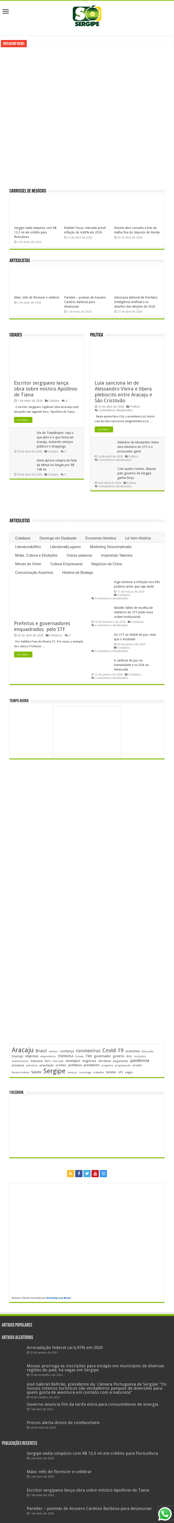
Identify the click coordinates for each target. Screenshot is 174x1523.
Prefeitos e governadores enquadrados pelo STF (43, 626)
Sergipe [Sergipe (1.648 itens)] (54, 1071)
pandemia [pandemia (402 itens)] (139, 1060)
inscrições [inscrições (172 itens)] (140, 1056)
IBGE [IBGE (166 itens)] (129, 1056)
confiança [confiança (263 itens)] (67, 1051)
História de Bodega (77, 572)
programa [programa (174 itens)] (107, 1065)
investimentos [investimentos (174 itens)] (20, 1061)
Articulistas (20, 261)
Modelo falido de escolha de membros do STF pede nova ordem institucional (133, 612)
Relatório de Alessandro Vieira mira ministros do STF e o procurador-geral (138, 446)
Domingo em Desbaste (57, 538)
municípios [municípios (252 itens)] (73, 1061)
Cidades (16, 335)
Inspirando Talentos (117, 555)
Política (96, 335)
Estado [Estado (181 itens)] (79, 1056)
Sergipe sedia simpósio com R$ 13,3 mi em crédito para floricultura (35, 232)
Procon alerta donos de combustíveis (63, 1422)
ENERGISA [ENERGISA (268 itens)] (65, 1056)
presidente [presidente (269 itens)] (91, 1065)
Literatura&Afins (28, 547)
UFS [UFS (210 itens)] (120, 1072)
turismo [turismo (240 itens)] (111, 1072)
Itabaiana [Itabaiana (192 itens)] (37, 1061)
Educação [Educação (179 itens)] (148, 1051)
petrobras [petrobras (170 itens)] (32, 1065)
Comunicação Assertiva (34, 572)
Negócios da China (107, 564)
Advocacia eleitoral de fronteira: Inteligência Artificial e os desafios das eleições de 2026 (136, 302)
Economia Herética (100, 538)
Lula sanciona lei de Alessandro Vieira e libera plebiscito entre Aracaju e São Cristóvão (123, 391)
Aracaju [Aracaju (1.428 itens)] (23, 1050)
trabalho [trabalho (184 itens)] (98, 1072)
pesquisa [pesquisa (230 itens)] (18, 1065)
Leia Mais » (23, 419)
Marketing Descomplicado (111, 547)
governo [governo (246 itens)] (118, 1056)
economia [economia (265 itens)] (133, 1051)
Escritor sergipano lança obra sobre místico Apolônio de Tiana (45, 389)
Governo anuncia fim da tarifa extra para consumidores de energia (92, 1404)
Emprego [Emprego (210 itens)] (17, 1056)
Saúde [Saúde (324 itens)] (36, 1072)
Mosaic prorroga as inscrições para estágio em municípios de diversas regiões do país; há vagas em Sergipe (95, 1367)
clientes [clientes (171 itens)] (53, 1051)
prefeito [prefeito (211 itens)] (61, 1065)
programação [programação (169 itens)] (123, 1065)
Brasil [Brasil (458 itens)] (41, 1050)
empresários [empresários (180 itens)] (48, 1056)
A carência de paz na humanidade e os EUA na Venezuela (131, 665)
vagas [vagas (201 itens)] (129, 1072)
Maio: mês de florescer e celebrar (36, 297)
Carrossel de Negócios (28, 191)
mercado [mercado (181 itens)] (58, 1061)
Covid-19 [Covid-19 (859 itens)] (112, 1050)
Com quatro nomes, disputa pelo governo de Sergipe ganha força (136, 473)
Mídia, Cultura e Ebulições (36, 555)
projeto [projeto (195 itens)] (137, 1065)
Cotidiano (23, 538)
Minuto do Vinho (28, 564)
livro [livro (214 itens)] (48, 1061)
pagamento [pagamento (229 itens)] (120, 1061)
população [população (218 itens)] (47, 1065)
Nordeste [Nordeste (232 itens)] (104, 1061)
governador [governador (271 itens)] (102, 1056)
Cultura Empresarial (66, 564)
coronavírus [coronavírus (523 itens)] (88, 1050)
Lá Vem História (138, 538)
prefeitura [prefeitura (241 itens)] (75, 1065)
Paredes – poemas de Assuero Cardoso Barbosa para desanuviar (85, 302)
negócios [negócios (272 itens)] (89, 1061)
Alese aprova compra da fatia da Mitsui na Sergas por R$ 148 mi (57, 465)
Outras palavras (79, 555)
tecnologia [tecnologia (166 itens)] (85, 1072)
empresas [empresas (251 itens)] (31, 1056)
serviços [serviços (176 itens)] (72, 1072)
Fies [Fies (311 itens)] (89, 1056)
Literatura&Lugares (65, 547)
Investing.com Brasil (58, 1298)
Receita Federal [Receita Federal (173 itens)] (20, 1072)
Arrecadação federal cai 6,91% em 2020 (65, 1347)
